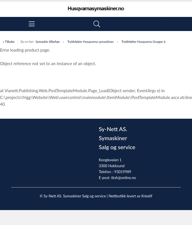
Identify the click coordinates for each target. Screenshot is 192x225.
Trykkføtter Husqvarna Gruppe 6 (143, 41)
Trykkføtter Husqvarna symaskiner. (90, 41)
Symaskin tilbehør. (47, 41)
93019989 (122, 171)
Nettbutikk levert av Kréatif (130, 196)
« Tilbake (9, 41)
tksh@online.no (123, 177)
